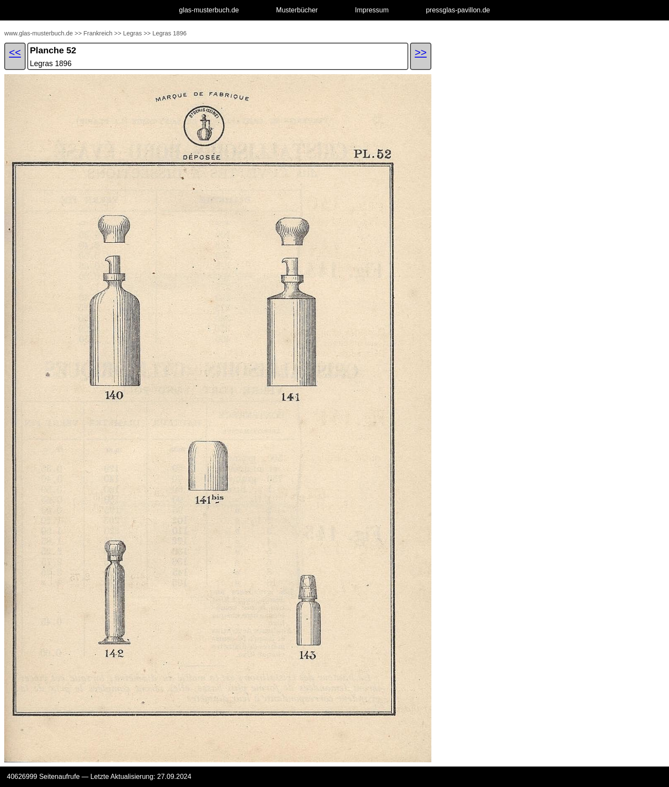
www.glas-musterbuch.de (38, 33)
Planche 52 (53, 50)
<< (15, 52)
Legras (132, 33)
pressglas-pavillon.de (458, 10)
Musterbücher (297, 10)
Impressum (372, 10)
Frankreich (98, 33)
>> (78, 33)
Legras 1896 (169, 33)
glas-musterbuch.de (209, 10)
